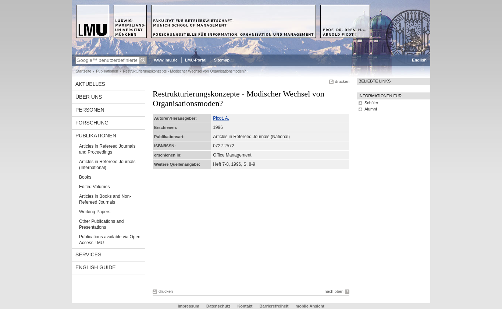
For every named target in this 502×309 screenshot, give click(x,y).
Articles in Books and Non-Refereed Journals (105, 199)
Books (85, 177)
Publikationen (107, 71)
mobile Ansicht (309, 306)
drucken (342, 81)
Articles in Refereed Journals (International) (107, 164)
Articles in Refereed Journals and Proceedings (107, 149)
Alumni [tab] (370, 109)
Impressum (188, 306)
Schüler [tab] (371, 103)
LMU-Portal (196, 60)
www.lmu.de (166, 60)
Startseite (83, 71)
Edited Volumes (94, 186)
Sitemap (221, 60)
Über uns (88, 97)
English (419, 60)
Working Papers (94, 211)
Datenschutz (218, 306)
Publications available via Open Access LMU (109, 239)
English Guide (95, 267)
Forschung (91, 123)
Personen (89, 110)
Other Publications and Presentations (101, 224)
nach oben (334, 291)
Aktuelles (90, 84)
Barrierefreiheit (274, 306)
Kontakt (244, 306)
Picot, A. (221, 118)
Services (88, 254)
